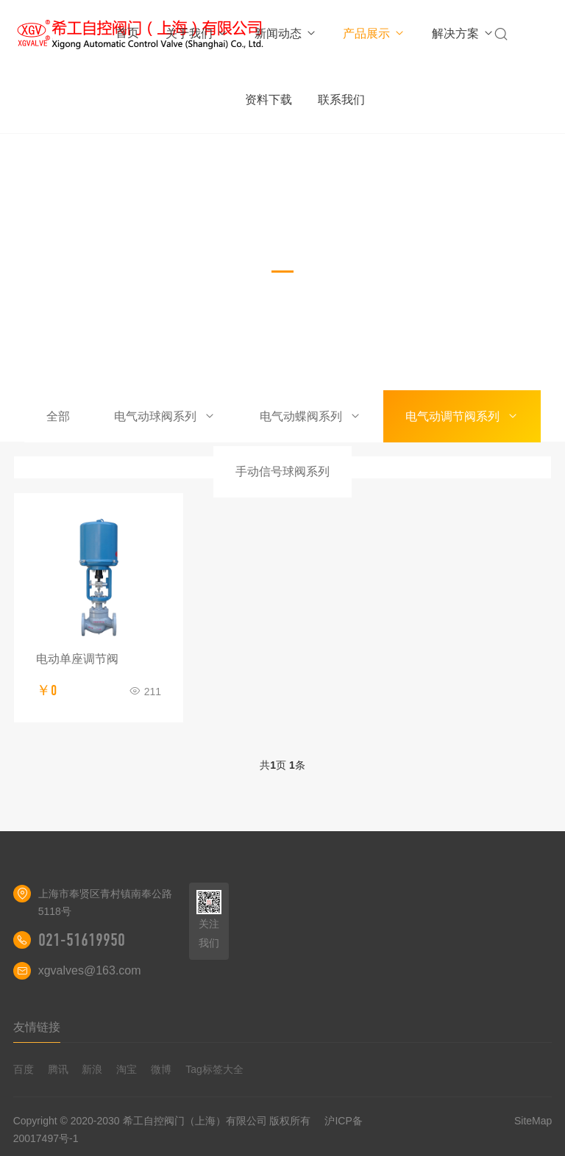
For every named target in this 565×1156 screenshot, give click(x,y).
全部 (58, 416)
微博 (161, 1069)
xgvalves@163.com (89, 970)
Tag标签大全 (214, 1069)
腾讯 (58, 1069)
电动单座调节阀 (77, 659)
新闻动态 (286, 33)
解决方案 (463, 33)
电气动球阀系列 (165, 416)
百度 (23, 1069)
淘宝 (126, 1069)
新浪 (92, 1069)
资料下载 (268, 99)
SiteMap (533, 1121)
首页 (127, 32)
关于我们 (197, 33)
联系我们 (341, 99)
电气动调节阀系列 (462, 416)
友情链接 (36, 1027)
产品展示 (374, 33)
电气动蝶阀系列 (310, 416)
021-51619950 (81, 939)
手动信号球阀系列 (282, 471)
